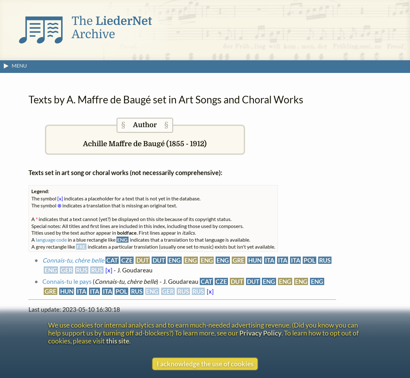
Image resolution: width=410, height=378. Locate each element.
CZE (127, 260)
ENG (174, 260)
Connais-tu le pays (66, 281)
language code (51, 240)
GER (67, 270)
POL (309, 260)
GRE (238, 260)
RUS (325, 260)
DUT (142, 260)
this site (117, 341)
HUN (255, 260)
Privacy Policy (260, 333)
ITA (269, 260)
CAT (112, 260)
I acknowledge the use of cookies (205, 364)
